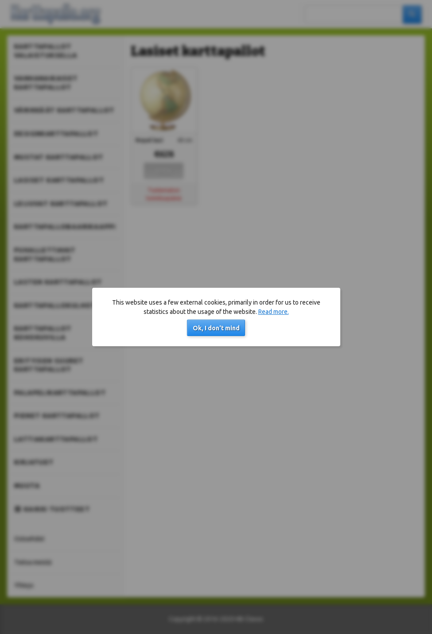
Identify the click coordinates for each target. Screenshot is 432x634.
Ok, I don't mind (216, 328)
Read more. (273, 311)
